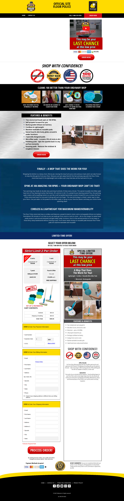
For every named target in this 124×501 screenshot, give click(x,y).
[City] (46, 384)
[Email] (46, 357)
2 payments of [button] (30, 259)
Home (23, 15)
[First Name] (46, 364)
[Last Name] (46, 368)
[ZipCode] (46, 380)
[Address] (46, 372)
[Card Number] (46, 335)
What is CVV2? (51, 342)
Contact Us (31, 15)
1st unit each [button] (51, 275)
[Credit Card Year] (52, 339)
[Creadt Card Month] (40, 339)
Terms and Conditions (64, 482)
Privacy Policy (39, 361)
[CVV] (40, 343)
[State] (46, 388)
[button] (93, 15)
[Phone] (46, 392)
